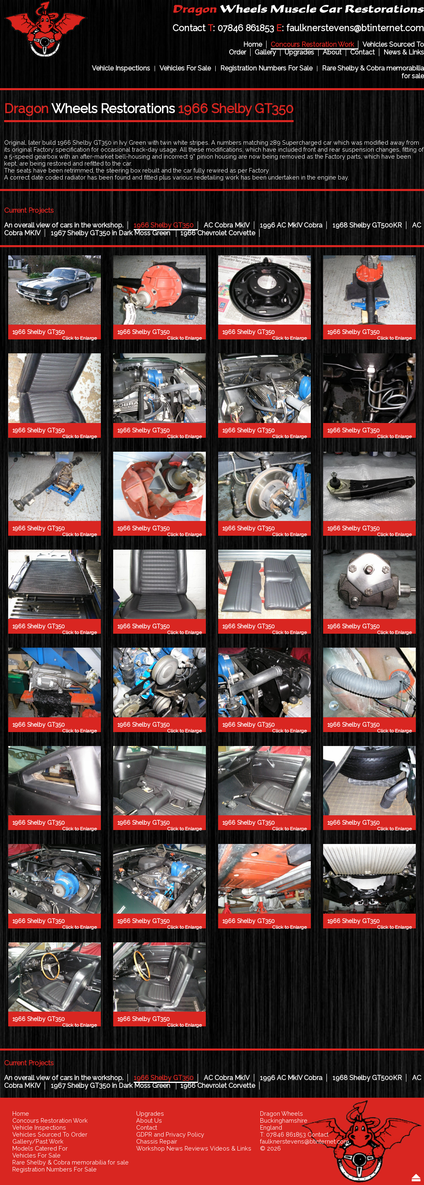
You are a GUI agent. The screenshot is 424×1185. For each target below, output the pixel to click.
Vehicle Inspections (121, 68)
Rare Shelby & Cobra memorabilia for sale (70, 1162)
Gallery (265, 52)
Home (252, 44)
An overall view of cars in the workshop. (63, 225)
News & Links (403, 52)
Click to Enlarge (79, 338)
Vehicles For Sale (185, 68)
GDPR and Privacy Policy (170, 1134)
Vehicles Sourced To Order (49, 1134)
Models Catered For (40, 1148)
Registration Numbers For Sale (266, 68)
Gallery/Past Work (38, 1141)
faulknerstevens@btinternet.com (355, 28)
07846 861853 (245, 28)
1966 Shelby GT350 (164, 225)
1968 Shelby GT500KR (367, 225)
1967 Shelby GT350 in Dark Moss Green (111, 233)
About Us (149, 1120)
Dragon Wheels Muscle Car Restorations (46, 31)
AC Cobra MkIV (227, 225)
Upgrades (299, 52)
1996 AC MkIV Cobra (291, 225)
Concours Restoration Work (312, 44)
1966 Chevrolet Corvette (217, 233)
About (332, 52)
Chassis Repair (156, 1141)
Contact (362, 52)
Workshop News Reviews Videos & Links (193, 1148)
